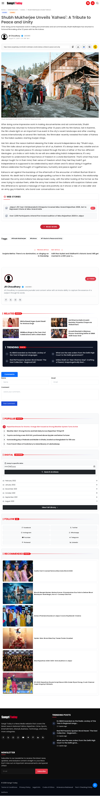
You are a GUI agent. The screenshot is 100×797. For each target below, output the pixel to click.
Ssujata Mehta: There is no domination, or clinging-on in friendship (25, 254)
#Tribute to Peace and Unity (51, 238)
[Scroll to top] (94, 784)
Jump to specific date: (14, 463)
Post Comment (9, 403)
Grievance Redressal (65, 788)
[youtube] (26, 537)
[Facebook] (3, 738)
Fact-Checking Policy (83, 788)
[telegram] (73, 537)
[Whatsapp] (18, 738)
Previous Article (41, 250)
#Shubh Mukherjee (18, 238)
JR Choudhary (12, 286)
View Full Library (50, 507)
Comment (5, 387)
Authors (4, 793)
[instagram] (15, 300)
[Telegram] (28, 738)
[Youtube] (23, 738)
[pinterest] (26, 542)
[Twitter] (8, 738)
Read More (50, 226)
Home (3, 10)
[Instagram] (13, 738)
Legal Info (36, 788)
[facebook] (6, 300)
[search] (97, 3)
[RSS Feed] (43, 738)
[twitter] (11, 300)
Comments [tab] (9, 374)
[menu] (3, 3)
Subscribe (41, 772)
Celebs (22, 10)
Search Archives (50, 472)
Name (3, 378)
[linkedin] (73, 542)
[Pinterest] (33, 738)
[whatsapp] (73, 533)
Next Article (57, 250)
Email (53, 378)
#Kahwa (33, 238)
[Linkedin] (38, 738)
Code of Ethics (48, 788)
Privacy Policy (24, 788)
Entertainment (13, 10)
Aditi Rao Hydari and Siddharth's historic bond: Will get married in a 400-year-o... (75, 254)
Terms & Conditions (9, 788)
